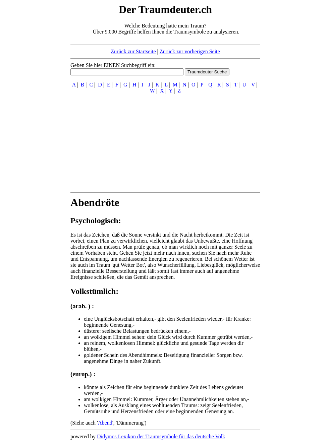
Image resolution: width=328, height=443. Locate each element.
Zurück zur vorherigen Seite (190, 51)
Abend (105, 423)
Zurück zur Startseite (133, 51)
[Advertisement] (29, 103)
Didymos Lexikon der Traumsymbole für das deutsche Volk (161, 436)
